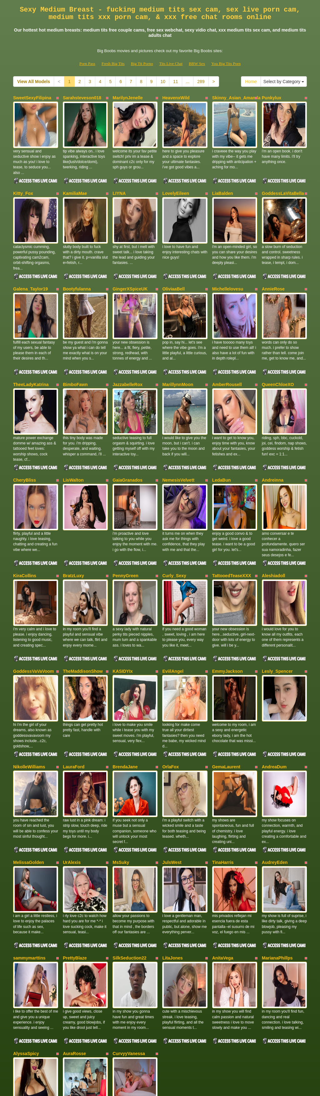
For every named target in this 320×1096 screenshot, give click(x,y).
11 (175, 81)
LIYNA (119, 180)
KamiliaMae (75, 180)
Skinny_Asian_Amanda (236, 97)
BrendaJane (125, 680)
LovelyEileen (175, 180)
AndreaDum (274, 680)
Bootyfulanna (77, 264)
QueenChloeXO (278, 347)
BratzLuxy (73, 513)
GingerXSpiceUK (130, 264)
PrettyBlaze (75, 847)
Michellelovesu (227, 264)
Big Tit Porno (142, 63)
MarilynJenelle (127, 97)
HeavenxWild (175, 97)
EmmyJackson (227, 597)
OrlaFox (170, 680)
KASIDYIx (122, 597)
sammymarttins (29, 847)
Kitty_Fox (23, 180)
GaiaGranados (127, 430)
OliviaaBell (173, 264)
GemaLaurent (226, 680)
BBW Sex (197, 63)
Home (251, 81)
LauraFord (73, 680)
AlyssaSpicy (26, 930)
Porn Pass (87, 63)
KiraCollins (24, 513)
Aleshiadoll (273, 513)
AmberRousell (227, 347)
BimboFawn (75, 347)
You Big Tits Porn (226, 63)
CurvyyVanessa (128, 930)
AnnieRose (273, 264)
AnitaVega (222, 847)
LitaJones (172, 847)
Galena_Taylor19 (30, 264)
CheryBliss (24, 430)
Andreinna (272, 430)
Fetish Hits (183, 1087)
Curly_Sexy (174, 513)
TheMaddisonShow (83, 597)
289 (200, 81)
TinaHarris (223, 763)
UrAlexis (72, 763)
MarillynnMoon (177, 347)
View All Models (33, 81)
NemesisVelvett (178, 430)
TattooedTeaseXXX (231, 513)
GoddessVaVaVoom (33, 597)
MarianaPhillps (277, 847)
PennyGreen (125, 513)
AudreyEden (275, 763)
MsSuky (120, 763)
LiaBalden (222, 180)
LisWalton (73, 430)
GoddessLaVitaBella (283, 180)
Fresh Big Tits (113, 63)
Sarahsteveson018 (82, 97)
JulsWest (171, 763)
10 (162, 81)
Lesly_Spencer (277, 597)
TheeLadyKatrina (31, 347)
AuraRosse (74, 930)
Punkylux (271, 97)
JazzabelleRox (127, 347)
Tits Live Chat (170, 63)
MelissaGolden (28, 763)
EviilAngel (172, 597)
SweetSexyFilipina (32, 97)
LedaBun (221, 430)
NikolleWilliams (29, 680)
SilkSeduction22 (129, 847)
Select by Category (283, 81)
